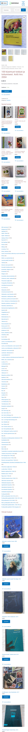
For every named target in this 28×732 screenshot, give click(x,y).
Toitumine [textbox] (6, 10)
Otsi (23, 9)
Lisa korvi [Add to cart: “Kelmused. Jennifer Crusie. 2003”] (6, 546)
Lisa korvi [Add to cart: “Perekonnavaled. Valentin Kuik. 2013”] (6, 659)
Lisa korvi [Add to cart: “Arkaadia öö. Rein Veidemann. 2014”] (6, 621)
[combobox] (7, 10)
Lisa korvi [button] (4, 129)
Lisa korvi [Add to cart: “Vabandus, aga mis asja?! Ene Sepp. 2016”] (6, 583)
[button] (24, 17)
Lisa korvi (6, 91)
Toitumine (19, 67)
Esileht (2, 65)
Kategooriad (8, 67)
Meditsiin (14, 67)
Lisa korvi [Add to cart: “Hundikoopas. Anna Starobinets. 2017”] (6, 697)
